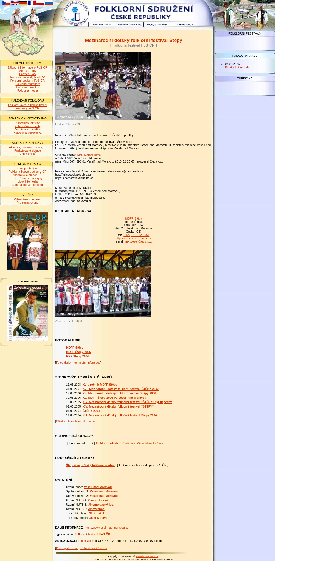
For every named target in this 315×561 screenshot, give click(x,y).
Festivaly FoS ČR (27, 108)
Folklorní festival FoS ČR (92, 534)
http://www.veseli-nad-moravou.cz (106, 527)
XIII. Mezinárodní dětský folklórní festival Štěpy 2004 (120, 415)
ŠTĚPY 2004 (91, 410)
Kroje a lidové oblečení (27, 184)
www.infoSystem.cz (147, 556)
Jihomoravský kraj (101, 504)
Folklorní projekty (27, 87)
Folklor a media (27, 90)
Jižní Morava (98, 517)
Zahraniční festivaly (27, 126)
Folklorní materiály (27, 84)
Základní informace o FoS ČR (27, 67)
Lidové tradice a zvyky (28, 178)
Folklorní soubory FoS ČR (27, 80)
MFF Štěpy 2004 (77, 356)
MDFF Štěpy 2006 (78, 352)
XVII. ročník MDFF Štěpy (100, 384)
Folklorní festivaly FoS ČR (27, 77)
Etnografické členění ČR (28, 174)
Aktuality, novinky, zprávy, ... (27, 147)
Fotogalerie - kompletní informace (78, 362)
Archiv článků (27, 153)
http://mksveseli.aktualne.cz (133, 238)
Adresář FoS (27, 70)
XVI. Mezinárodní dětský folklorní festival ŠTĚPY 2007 (121, 389)
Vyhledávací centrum (27, 199)
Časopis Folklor (27, 168)
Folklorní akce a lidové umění (27, 105)
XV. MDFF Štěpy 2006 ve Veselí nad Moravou (114, 397)
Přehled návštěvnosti (93, 548)
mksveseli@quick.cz (138, 241)
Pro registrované (27, 202)
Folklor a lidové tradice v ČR (27, 171)
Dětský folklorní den (238, 67)
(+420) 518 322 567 (136, 235)
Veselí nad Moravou (98, 487)
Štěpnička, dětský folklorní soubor (90, 465)
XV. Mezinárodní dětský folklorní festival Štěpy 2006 (119, 393)
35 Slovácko (98, 513)
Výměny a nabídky (27, 129)
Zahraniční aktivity (28, 122)
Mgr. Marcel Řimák (89, 154)
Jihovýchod (96, 509)
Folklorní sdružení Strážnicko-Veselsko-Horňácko (130, 443)
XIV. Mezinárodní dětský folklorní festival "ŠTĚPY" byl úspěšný (127, 402)
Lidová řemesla (28, 181)
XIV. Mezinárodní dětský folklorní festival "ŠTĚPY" (118, 406)
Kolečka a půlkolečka (27, 132)
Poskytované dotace (27, 150)
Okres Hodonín (98, 500)
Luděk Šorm (86, 540)
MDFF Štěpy (133, 218)
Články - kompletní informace (75, 421)
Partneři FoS (27, 74)
